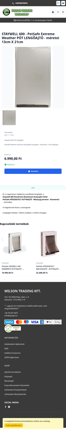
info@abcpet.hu (11, 315)
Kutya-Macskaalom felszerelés (16, 385)
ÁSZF (6, 348)
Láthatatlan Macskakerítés (15, 394)
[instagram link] (9, 407)
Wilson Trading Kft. (22, 291)
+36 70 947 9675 (11, 313)
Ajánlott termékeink (12, 372)
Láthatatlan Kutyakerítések (15, 390)
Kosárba (33, 171)
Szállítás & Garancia (12, 353)
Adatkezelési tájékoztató (14, 344)
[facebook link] (5, 407)
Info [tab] (33, 188)
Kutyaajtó (8, 376)
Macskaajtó (9, 381)
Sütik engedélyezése (13, 425)
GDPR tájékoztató (11, 357)
